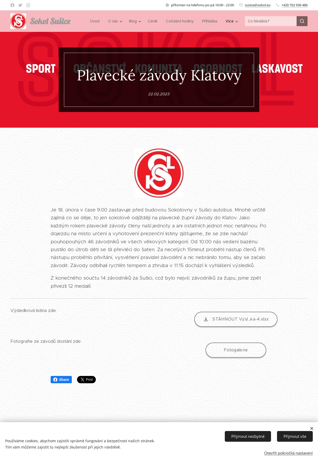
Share (61, 379)
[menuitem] (96, 21)
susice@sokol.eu (257, 5)
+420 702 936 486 (294, 5)
